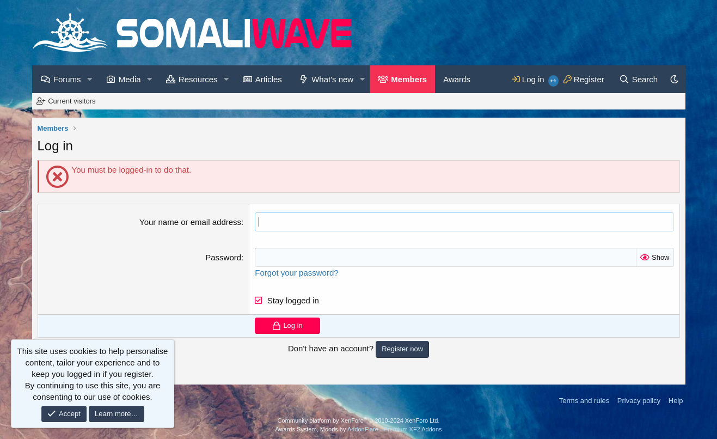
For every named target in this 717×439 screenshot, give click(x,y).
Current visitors (71, 101)
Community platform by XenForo (359, 420)
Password (223, 257)
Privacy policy (638, 401)
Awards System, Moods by (358, 429)
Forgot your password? (296, 272)
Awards (456, 79)
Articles (268, 79)
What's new (332, 79)
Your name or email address (190, 222)
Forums (67, 79)
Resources (198, 79)
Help (676, 401)
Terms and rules (584, 401)
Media (130, 79)
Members (409, 79)
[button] (89, 79)
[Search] (638, 79)
